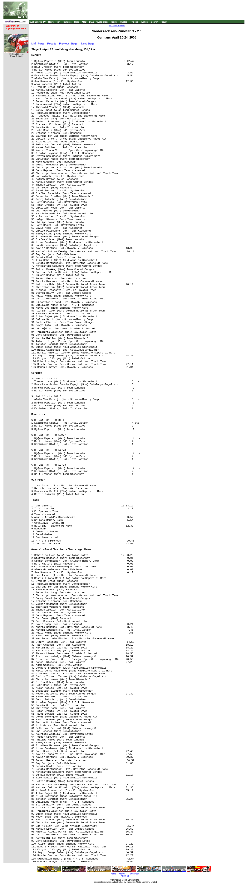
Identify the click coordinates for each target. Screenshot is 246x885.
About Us (125, 876)
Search (154, 22)
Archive (122, 874)
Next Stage (87, 43)
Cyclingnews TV (37, 22)
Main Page (37, 43)
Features (67, 22)
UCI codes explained (117, 25)
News (51, 22)
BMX (91, 22)
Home (113, 874)
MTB (84, 22)
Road (77, 22)
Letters (145, 22)
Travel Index (134, 874)
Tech (57, 22)
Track (114, 22)
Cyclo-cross (102, 22)
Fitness (134, 22)
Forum (164, 22)
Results (51, 43)
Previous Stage (68, 43)
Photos (123, 22)
